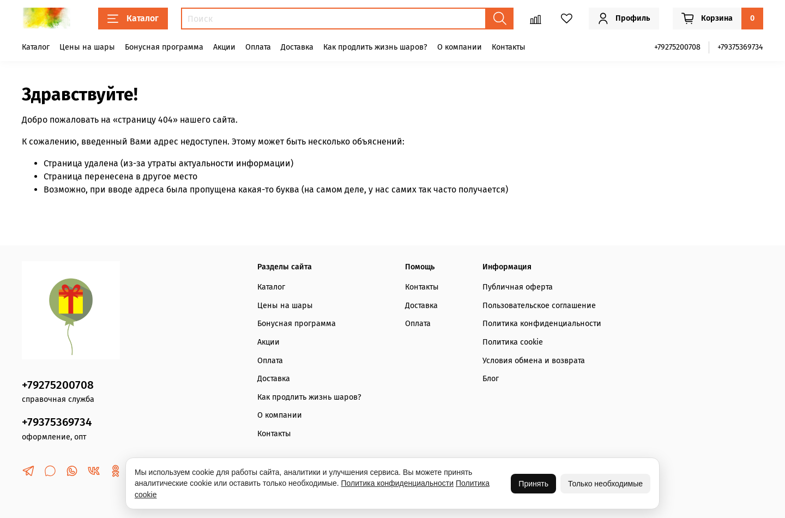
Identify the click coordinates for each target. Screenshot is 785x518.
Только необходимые (605, 483)
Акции (224, 47)
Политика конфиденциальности (541, 323)
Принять (533, 483)
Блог (490, 378)
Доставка (297, 47)
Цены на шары (87, 47)
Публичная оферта (517, 287)
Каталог (133, 18)
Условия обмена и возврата (533, 360)
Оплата (258, 47)
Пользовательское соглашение (539, 305)
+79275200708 (677, 47)
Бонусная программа (164, 47)
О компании (459, 47)
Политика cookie (512, 342)
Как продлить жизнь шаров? (375, 47)
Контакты (509, 47)
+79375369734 (740, 47)
